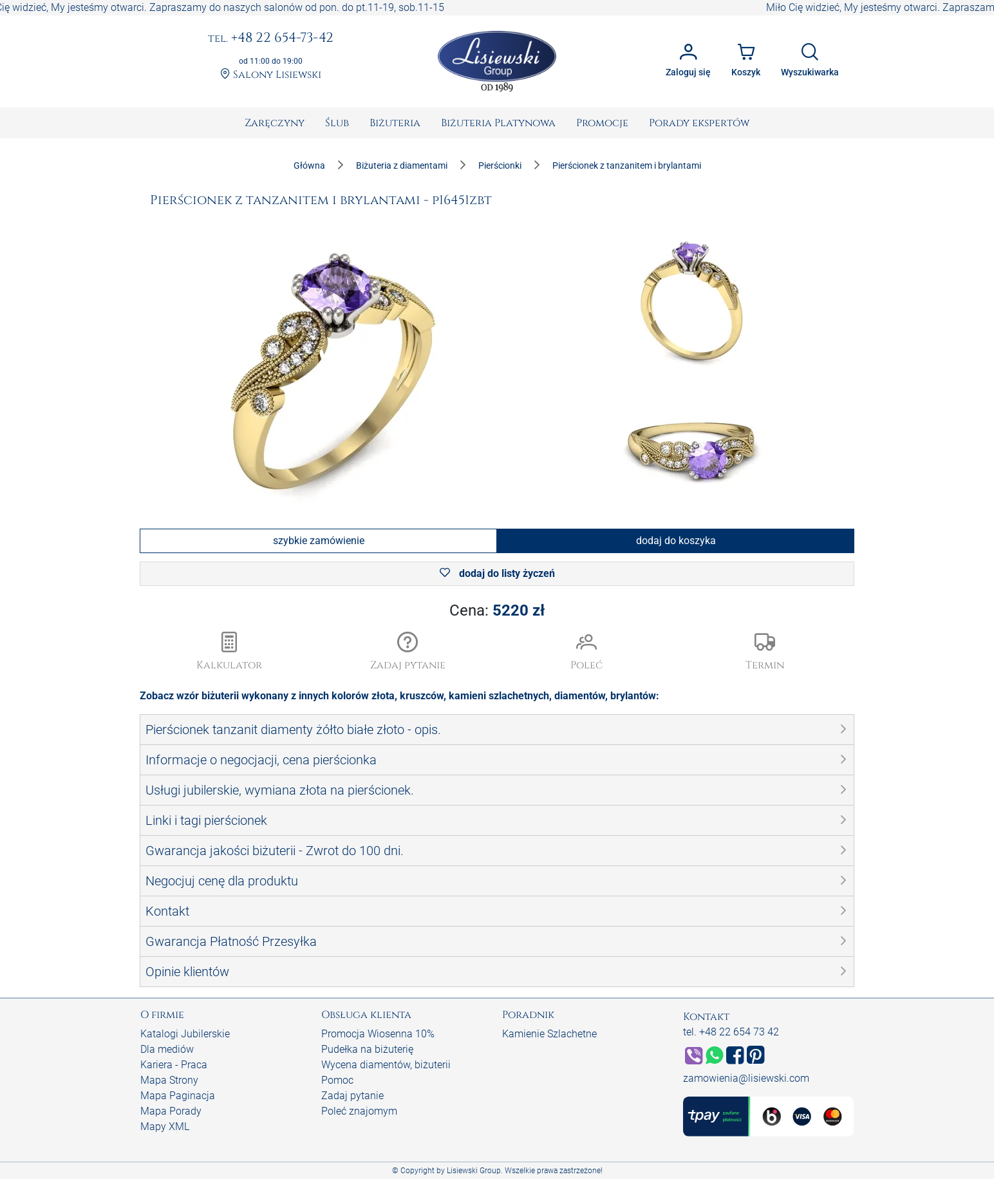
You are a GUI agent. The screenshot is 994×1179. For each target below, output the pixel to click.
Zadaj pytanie (352, 1095)
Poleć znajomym (359, 1111)
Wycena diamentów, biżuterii (386, 1065)
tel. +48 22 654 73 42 (731, 1032)
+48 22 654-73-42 (270, 39)
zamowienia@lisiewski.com (746, 1078)
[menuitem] (274, 123)
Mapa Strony (169, 1080)
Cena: (497, 610)
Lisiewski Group (474, 1170)
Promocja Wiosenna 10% (378, 1034)
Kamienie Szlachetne (549, 1034)
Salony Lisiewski (270, 75)
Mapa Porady (171, 1111)
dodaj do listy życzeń (497, 573)
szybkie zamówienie (318, 540)
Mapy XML (164, 1126)
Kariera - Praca (173, 1065)
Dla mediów (167, 1049)
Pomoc (337, 1080)
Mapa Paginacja (177, 1095)
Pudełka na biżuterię (367, 1049)
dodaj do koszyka (676, 540)
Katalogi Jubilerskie (185, 1034)
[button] (408, 652)
